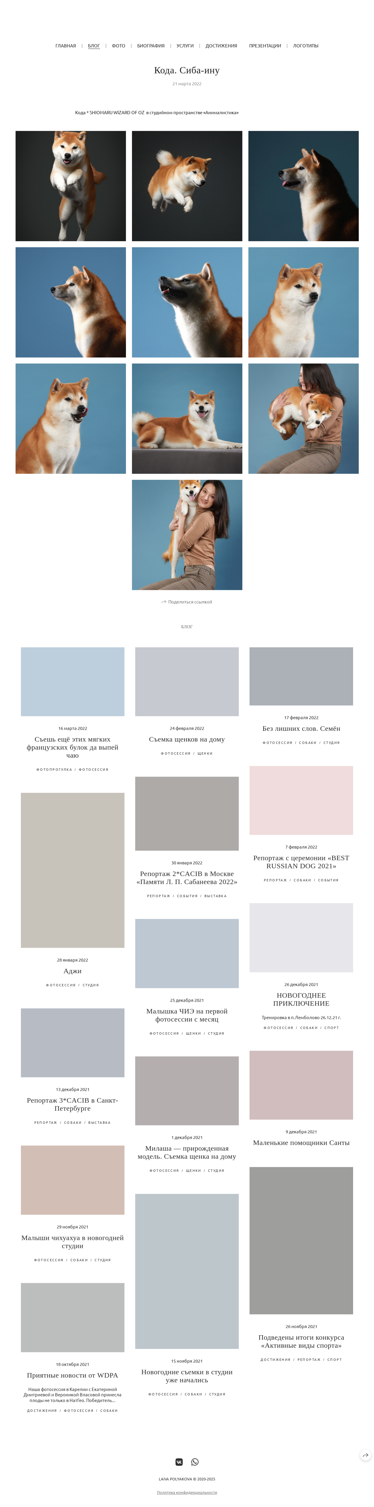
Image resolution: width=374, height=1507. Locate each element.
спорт (331, 1033)
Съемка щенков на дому (187, 745)
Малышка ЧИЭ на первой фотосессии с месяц (187, 1020)
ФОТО (118, 45)
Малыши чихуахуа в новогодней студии (72, 1247)
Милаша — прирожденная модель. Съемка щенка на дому (187, 1158)
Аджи (73, 976)
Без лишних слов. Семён (301, 734)
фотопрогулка (54, 775)
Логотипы (305, 45)
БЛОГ (94, 45)
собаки (308, 747)
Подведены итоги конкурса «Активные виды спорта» (301, 1347)
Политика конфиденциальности (187, 1497)
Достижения (221, 45)
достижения (276, 1364)
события (328, 885)
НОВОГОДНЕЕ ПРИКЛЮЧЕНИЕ (301, 1005)
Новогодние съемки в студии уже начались (187, 1381)
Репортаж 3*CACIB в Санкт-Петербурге (72, 1110)
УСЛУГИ (185, 45)
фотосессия (94, 775)
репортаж (275, 885)
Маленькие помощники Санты (301, 1148)
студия (332, 747)
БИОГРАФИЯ (151, 45)
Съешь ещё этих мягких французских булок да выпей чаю (72, 753)
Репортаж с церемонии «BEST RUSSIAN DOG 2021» (301, 867)
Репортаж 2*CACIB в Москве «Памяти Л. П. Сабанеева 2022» (186, 883)
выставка (215, 901)
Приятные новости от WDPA (72, 1380)
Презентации (265, 45)
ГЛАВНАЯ (66, 45)
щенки (205, 758)
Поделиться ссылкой (190, 607)
